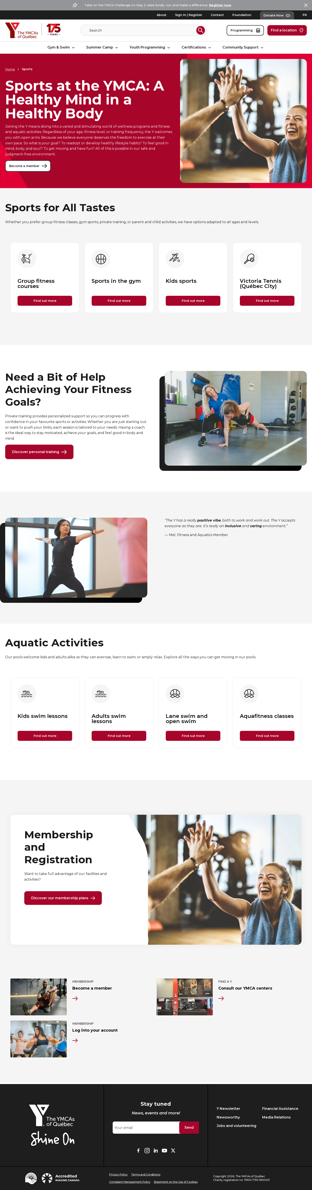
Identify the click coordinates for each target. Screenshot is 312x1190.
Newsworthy (228, 1117)
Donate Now (277, 15)
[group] (44, 277)
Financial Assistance (280, 1109)
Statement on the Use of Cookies (176, 1181)
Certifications (197, 48)
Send (189, 1127)
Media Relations (276, 1117)
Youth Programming (150, 48)
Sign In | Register (188, 15)
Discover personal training (39, 452)
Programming (245, 30)
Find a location (287, 30)
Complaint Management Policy (129, 1181)
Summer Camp (102, 48)
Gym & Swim (61, 48)
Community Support (244, 48)
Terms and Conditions (145, 1174)
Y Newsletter (228, 1109)
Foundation (241, 15)
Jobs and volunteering (236, 1126)
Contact (217, 15)
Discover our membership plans (63, 898)
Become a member (28, 166)
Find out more (45, 301)
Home (10, 69)
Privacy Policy (118, 1174)
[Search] (142, 30)
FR (305, 15)
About (161, 15)
